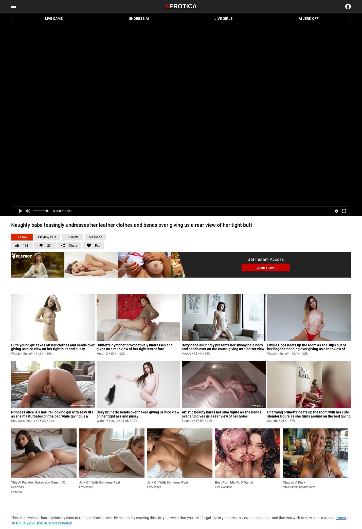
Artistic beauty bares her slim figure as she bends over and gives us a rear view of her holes (221, 414)
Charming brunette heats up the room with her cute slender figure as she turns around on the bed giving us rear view (309, 416)
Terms (341, 518)
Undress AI (139, 19)
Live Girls (223, 19)
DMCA (42, 523)
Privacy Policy (60, 523)
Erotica (181, 6)
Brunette (72, 237)
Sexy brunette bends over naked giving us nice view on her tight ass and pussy (138, 414)
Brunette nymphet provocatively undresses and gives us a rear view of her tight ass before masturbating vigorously (135, 349)
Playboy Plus (47, 237)
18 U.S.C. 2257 (23, 523)
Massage (95, 237)
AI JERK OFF (309, 19)
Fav (91, 244)
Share (69, 245)
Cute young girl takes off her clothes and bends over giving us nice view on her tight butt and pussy (53, 347)
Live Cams (54, 19)
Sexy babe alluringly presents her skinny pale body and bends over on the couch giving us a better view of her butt (223, 349)
